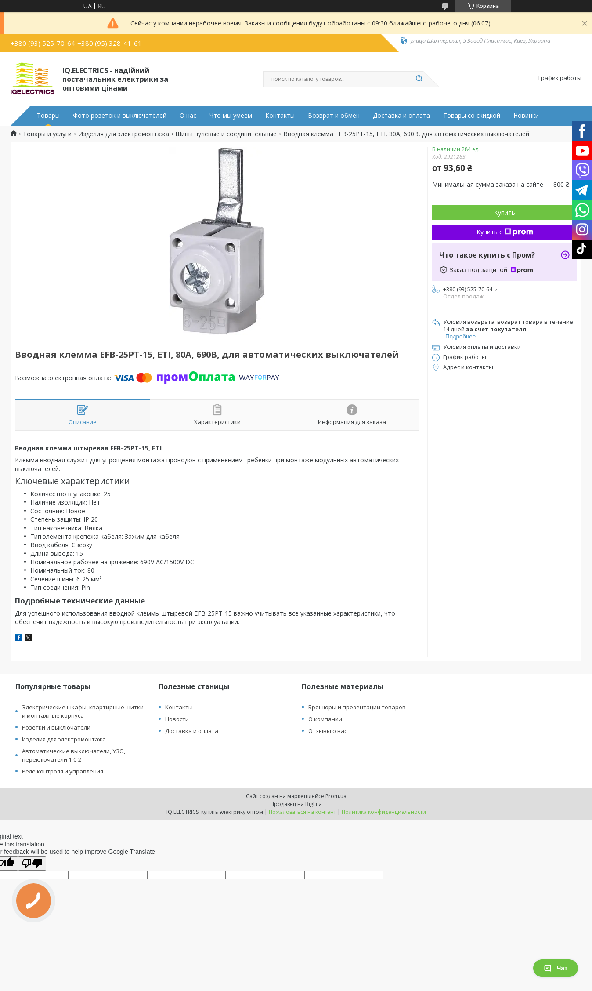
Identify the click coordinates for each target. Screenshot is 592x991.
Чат (555, 968)
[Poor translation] (32, 863)
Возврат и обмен (334, 116)
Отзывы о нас (327, 731)
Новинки (526, 116)
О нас (188, 116)
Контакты (280, 116)
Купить (504, 212)
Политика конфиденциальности (384, 812)
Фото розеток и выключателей (119, 116)
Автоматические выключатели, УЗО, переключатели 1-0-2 (73, 755)
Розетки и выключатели (56, 727)
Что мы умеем (230, 116)
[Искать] (419, 79)
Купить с (504, 232)
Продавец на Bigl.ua (296, 804)
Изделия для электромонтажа (123, 134)
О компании (325, 719)
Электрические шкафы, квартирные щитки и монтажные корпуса (83, 711)
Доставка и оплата (401, 116)
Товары (48, 116)
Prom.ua (336, 796)
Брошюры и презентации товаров (357, 707)
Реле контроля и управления (62, 771)
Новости (177, 719)
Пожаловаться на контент (302, 812)
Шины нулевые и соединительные (226, 134)
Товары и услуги (47, 134)
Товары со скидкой (471, 116)
